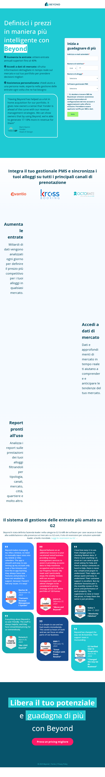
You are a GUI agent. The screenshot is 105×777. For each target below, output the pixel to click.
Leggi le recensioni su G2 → (64, 538)
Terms (53, 764)
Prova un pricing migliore (52, 741)
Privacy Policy (62, 764)
